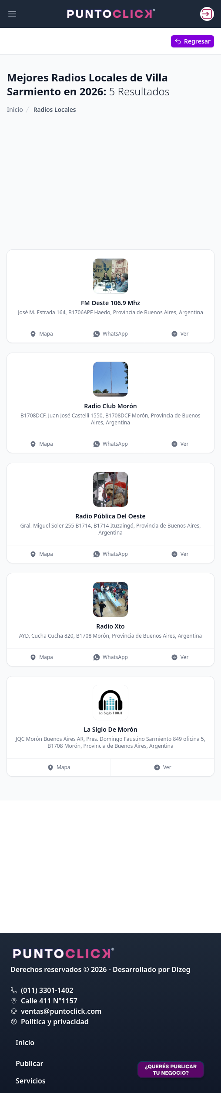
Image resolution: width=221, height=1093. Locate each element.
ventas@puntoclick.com (61, 1011)
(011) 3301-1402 (47, 990)
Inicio (15, 109)
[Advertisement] (110, 182)
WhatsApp (110, 333)
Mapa (41, 333)
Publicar (29, 1063)
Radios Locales (54, 109)
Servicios (31, 1081)
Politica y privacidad (55, 1021)
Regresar (192, 41)
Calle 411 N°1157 (49, 1001)
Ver (180, 333)
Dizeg (180, 969)
